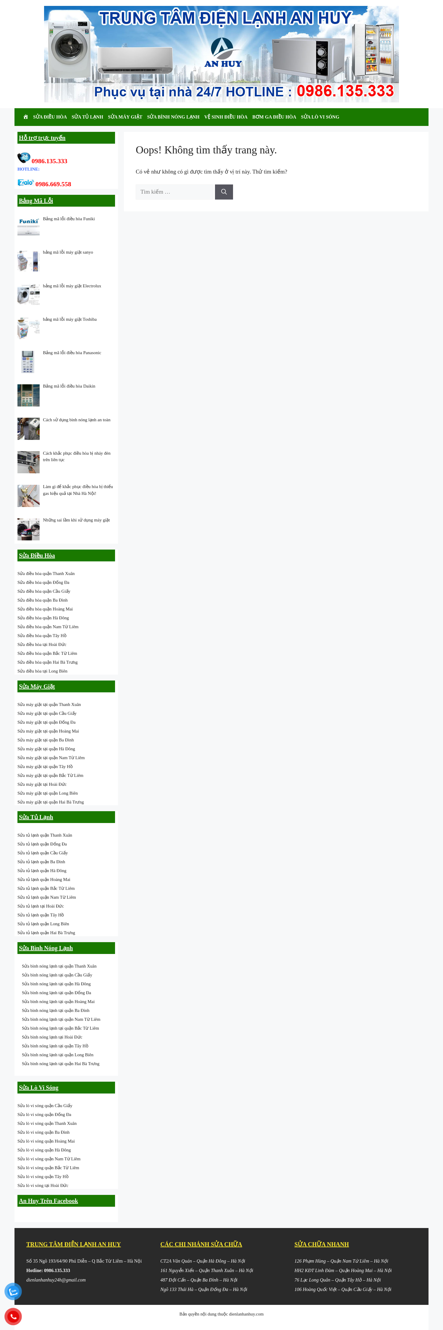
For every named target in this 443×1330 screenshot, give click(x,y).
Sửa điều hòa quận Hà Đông (43, 617)
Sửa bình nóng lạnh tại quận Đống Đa (56, 992)
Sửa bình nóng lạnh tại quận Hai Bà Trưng (60, 1063)
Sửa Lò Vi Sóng (320, 116)
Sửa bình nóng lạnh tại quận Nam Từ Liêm (61, 1019)
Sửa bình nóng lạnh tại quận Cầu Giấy (57, 975)
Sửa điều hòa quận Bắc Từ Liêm (47, 653)
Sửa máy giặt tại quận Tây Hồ (45, 766)
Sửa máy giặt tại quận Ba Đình (45, 740)
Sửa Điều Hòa (50, 116)
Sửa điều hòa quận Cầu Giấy (43, 591)
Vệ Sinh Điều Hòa (226, 116)
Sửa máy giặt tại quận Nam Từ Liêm (51, 757)
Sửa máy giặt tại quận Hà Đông (46, 748)
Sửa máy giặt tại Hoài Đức (42, 784)
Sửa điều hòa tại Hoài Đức (42, 644)
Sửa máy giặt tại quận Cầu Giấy (47, 713)
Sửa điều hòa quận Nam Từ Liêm (48, 626)
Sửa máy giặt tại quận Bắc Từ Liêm (50, 775)
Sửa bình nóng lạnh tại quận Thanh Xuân (59, 966)
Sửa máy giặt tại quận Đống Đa (46, 722)
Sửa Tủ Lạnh (87, 116)
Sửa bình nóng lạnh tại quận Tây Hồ (55, 1046)
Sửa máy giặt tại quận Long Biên (47, 793)
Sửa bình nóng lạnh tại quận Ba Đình (56, 1010)
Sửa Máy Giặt (125, 116)
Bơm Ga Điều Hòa (274, 116)
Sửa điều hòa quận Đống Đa (43, 582)
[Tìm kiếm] (224, 192)
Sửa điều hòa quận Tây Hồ (42, 635)
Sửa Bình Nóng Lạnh (173, 116)
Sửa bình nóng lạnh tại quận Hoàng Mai (58, 1001)
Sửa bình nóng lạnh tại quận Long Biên (57, 1054)
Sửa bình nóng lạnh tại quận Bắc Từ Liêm (60, 1028)
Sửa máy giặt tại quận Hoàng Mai (48, 731)
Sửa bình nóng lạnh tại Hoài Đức (52, 1037)
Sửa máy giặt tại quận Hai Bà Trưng (50, 802)
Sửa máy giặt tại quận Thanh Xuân (49, 704)
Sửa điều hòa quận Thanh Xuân (46, 573)
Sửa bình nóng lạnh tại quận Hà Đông (56, 983)
